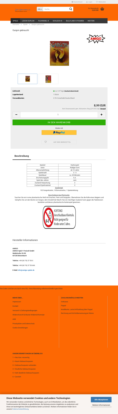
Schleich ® (57, 21)
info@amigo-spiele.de (26, 270)
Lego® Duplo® (28, 21)
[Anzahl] (59, 115)
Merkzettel (101, 2)
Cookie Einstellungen (20, 328)
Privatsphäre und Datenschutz (24, 324)
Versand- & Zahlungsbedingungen (25, 310)
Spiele (15, 21)
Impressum (17, 302)
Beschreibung (21, 156)
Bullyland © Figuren (75, 21)
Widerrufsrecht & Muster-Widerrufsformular (28, 315)
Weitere (91, 21)
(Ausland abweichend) (71, 91)
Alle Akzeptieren (101, 400)
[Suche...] (40, 9)
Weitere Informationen (101, 405)
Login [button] (89, 2)
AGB (14, 319)
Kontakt (15, 306)
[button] (77, 2)
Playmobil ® (43, 21)
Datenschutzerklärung (20, 409)
